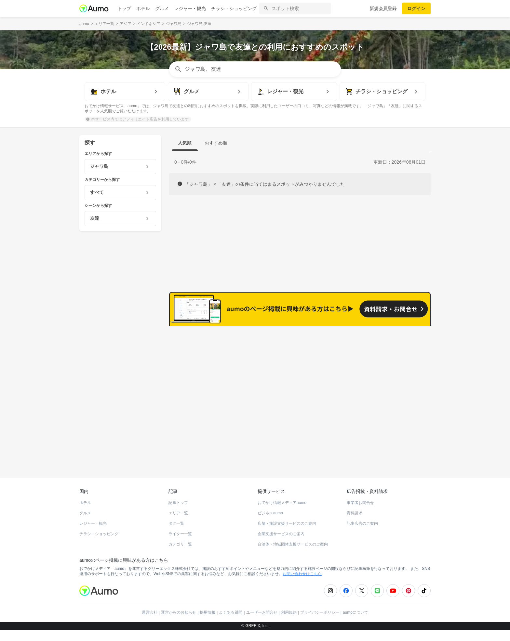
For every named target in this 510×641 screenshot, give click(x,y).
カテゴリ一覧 (180, 555)
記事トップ (178, 514)
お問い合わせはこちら (302, 585)
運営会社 (149, 623)
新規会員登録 (383, 8)
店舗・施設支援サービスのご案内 (287, 534)
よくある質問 (230, 623)
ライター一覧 (180, 545)
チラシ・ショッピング (234, 8)
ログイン (416, 8)
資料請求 (354, 524)
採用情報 (207, 623)
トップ (124, 8)
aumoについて (355, 623)
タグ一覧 (176, 534)
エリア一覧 (178, 524)
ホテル (143, 8)
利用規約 (289, 623)
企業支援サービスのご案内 (281, 545)
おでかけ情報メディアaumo (282, 514)
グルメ (162, 8)
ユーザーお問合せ (261, 623)
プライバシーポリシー (319, 623)
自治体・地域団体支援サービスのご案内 (293, 555)
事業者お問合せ (360, 514)
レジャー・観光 (190, 8)
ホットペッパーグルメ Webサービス (133, 465)
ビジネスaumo (270, 524)
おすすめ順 (216, 142)
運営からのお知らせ (178, 623)
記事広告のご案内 (362, 534)
